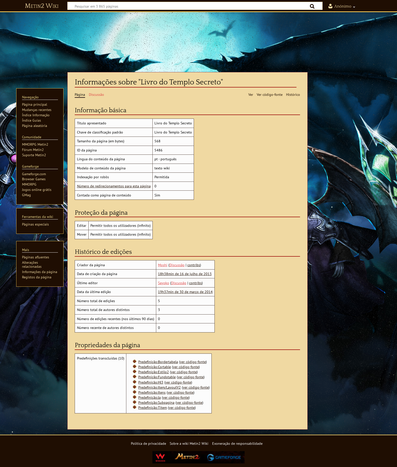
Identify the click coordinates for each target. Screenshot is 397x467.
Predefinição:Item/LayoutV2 (159, 387)
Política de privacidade (148, 443)
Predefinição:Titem (152, 407)
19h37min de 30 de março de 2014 (185, 291)
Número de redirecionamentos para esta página (114, 186)
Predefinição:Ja (149, 397)
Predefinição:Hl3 (150, 382)
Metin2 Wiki (41, 6)
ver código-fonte (193, 361)
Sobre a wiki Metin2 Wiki (189, 443)
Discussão (177, 264)
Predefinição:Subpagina (156, 402)
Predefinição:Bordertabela (158, 361)
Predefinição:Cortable (154, 366)
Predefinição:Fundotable (157, 376)
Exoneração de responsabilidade (237, 443)
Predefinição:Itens (152, 392)
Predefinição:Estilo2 (153, 371)
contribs (193, 264)
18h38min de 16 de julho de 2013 (185, 273)
